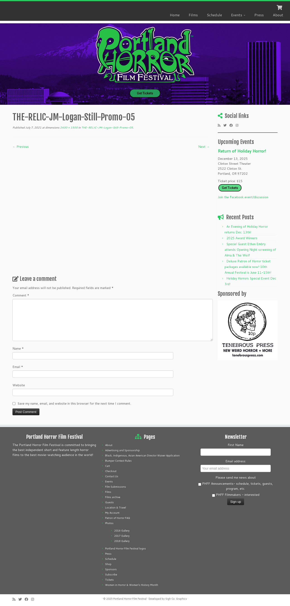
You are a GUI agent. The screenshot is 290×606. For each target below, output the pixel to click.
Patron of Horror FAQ (117, 518)
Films (193, 14)
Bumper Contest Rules (118, 461)
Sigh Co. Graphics (176, 599)
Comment (20, 295)
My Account (112, 513)
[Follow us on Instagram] (238, 125)
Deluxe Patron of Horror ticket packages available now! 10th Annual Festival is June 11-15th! (248, 267)
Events (238, 14)
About (278, 14)
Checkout (110, 471)
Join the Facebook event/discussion (243, 197)
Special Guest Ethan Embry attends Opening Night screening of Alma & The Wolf (250, 250)
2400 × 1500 (68, 127)
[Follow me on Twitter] (226, 125)
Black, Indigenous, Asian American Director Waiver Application (142, 455)
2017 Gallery (122, 536)
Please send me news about (235, 477)
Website (18, 385)
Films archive (112, 497)
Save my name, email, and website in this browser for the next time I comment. (74, 403)
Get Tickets (145, 93)
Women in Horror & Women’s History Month (131, 585)
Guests (109, 502)
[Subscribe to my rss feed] (220, 125)
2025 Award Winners (241, 238)
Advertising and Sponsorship (122, 450)
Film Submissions (115, 487)
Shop (108, 564)
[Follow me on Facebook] (233, 125)
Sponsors (111, 569)
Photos (109, 523)
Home (175, 14)
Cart (107, 466)
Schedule (214, 14)
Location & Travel (115, 507)
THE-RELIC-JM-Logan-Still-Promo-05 (107, 127)
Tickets (109, 580)
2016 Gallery (122, 530)
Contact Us (111, 476)
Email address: (235, 461)
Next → (204, 146)
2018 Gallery (122, 541)
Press (259, 14)
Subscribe (111, 574)
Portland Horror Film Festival (130, 599)
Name (18, 348)
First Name (236, 445)
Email (17, 367)
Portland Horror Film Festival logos (125, 548)
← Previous (20, 146)
